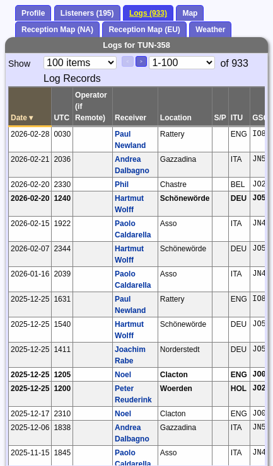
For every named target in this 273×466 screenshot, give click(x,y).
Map (189, 13)
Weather (210, 29)
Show (19, 64)
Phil (122, 184)
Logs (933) (148, 13)
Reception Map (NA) (57, 29)
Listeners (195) (87, 13)
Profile (33, 13)
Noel (123, 374)
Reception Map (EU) (144, 29)
